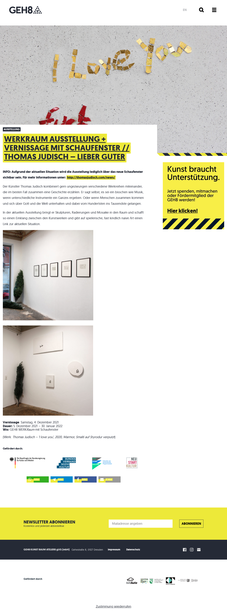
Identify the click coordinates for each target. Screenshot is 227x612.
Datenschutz (133, 549)
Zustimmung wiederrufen (113, 606)
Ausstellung (12, 129)
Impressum (114, 549)
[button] (38, 479)
